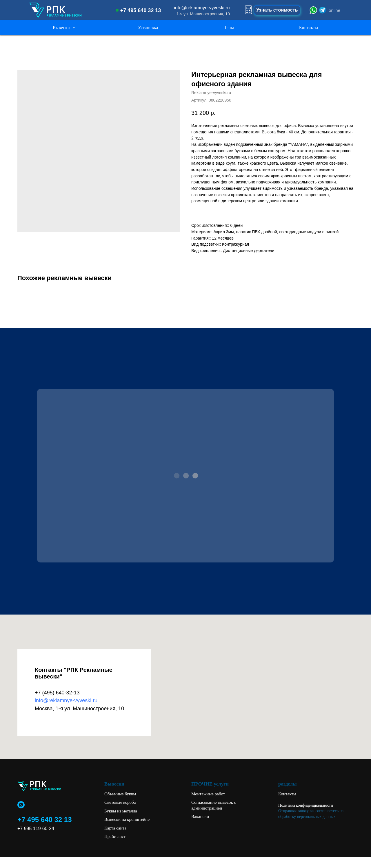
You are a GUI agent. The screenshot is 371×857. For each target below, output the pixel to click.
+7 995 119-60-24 (35, 828)
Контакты (308, 27)
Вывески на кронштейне (127, 819)
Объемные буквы (120, 794)
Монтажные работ (208, 794)
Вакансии (200, 816)
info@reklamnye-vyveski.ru (66, 700)
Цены (228, 27)
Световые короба (120, 802)
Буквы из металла (120, 811)
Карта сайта (115, 828)
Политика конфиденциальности (305, 805)
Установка (148, 27)
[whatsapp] (21, 804)
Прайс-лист (115, 836)
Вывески (62, 27)
